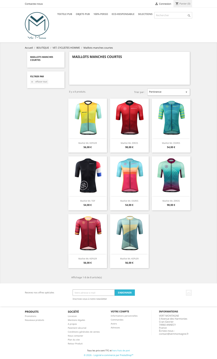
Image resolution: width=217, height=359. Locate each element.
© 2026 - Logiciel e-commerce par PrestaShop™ (108, 355)
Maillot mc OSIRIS (171, 143)
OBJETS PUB (83, 14)
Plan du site (74, 339)
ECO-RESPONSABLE (123, 14)
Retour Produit (75, 343)
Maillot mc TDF (87, 200)
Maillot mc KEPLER (87, 143)
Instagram (189, 293)
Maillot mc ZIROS (129, 143)
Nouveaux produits (34, 320)
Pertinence (168, 92)
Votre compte (120, 311)
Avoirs (114, 323)
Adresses (115, 327)
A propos (72, 323)
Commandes (117, 319)
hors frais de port (121, 350)
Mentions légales (76, 320)
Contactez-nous (34, 3)
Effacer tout (39, 81)
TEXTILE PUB (64, 14)
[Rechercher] (173, 15)
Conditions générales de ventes (84, 331)
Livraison (72, 316)
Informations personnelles (124, 315)
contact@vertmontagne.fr (174, 333)
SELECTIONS (145, 14)
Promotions (30, 316)
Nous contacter (75, 335)
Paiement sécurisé (77, 327)
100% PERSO (100, 14)
